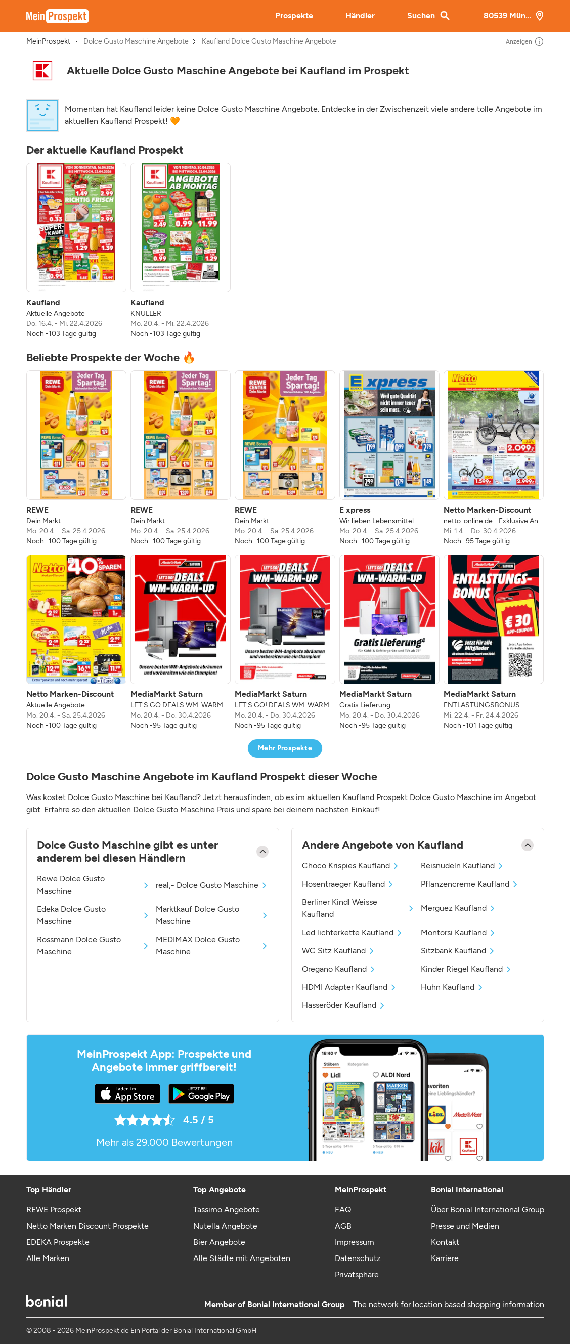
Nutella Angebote (225, 1226)
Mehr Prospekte (285, 748)
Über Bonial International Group (487, 1209)
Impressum (354, 1242)
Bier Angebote (219, 1242)
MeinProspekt (48, 41)
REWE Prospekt (53, 1209)
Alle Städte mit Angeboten (241, 1258)
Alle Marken (47, 1258)
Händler (360, 15)
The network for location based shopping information (448, 1304)
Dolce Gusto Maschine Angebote (136, 41)
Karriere (445, 1258)
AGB (343, 1226)
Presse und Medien (465, 1226)
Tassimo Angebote (226, 1209)
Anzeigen (525, 41)
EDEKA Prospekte (58, 1242)
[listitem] (76, 251)
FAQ (343, 1209)
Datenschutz (358, 1258)
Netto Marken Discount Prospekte (87, 1226)
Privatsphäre (357, 1274)
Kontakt (445, 1242)
